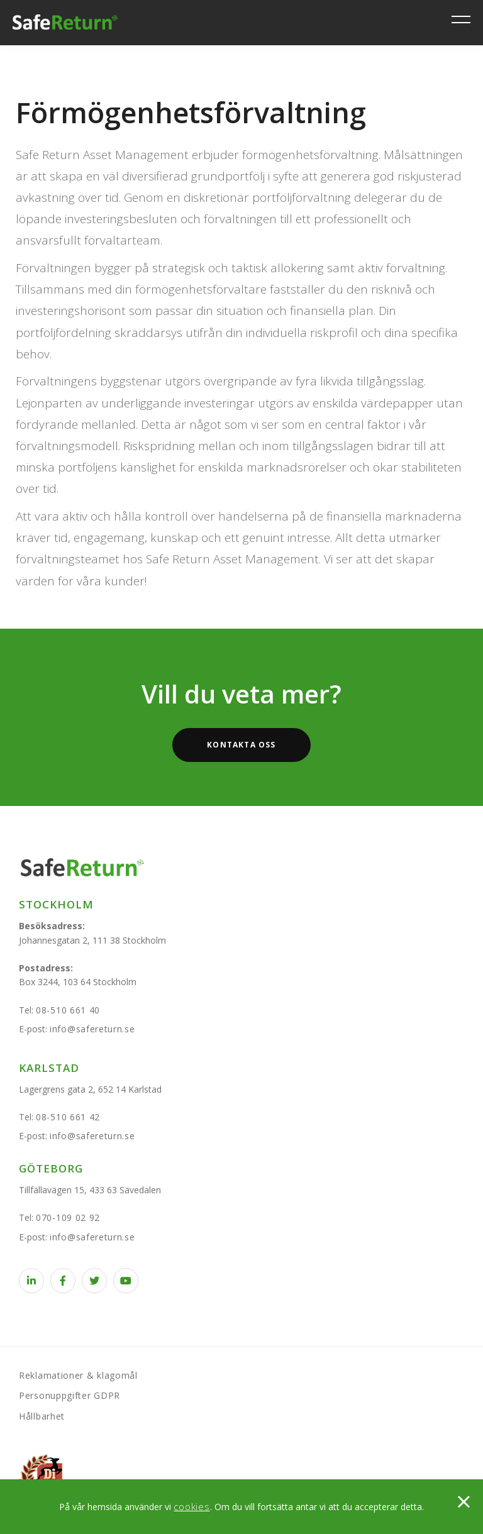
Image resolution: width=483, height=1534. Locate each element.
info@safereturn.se (92, 1029)
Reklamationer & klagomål (78, 1375)
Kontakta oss (241, 744)
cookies (191, 1506)
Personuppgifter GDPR (69, 1395)
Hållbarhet (42, 1416)
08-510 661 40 (68, 1010)
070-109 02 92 (68, 1217)
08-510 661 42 (68, 1117)
